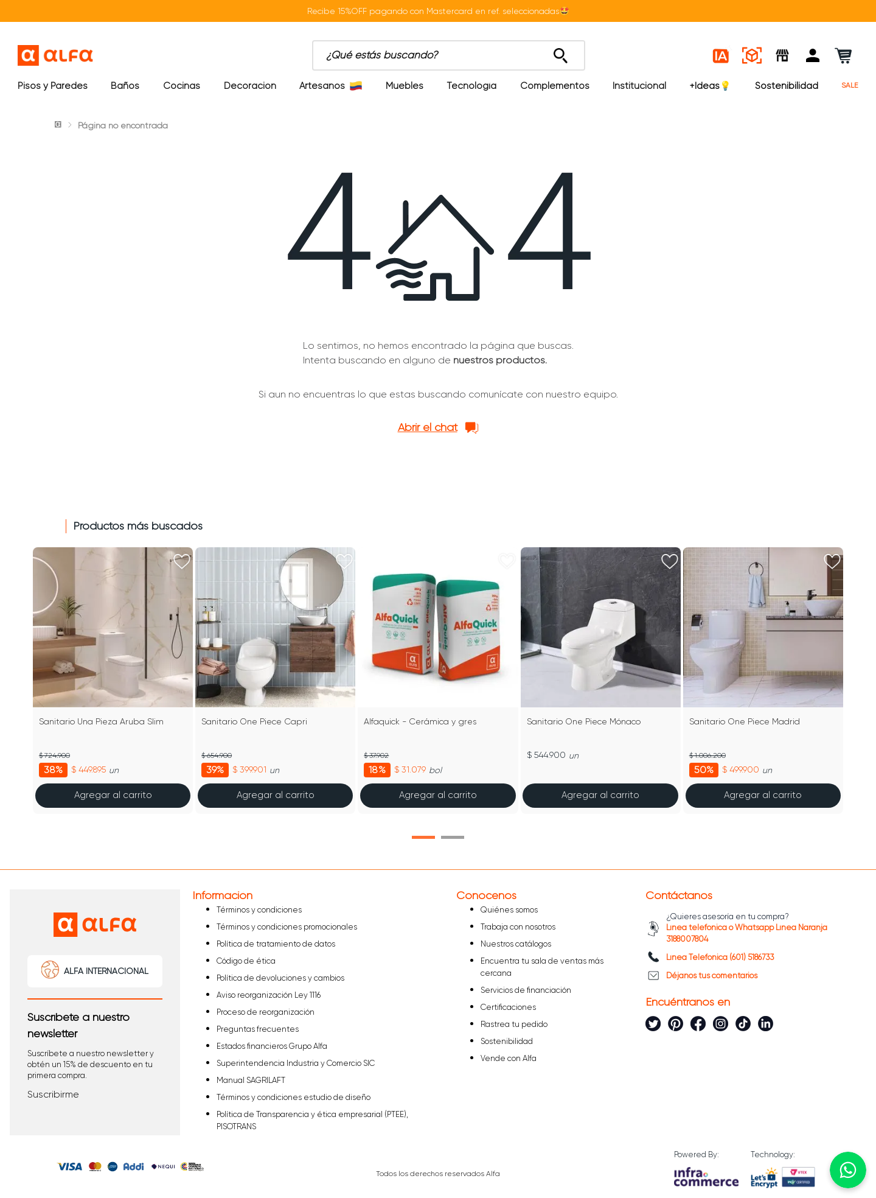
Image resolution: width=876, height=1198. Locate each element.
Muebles (404, 85)
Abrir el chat (427, 427)
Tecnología (471, 85)
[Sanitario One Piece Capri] (275, 680)
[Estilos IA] (721, 55)
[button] (812, 55)
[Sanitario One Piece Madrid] (763, 680)
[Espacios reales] (752, 55)
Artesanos (330, 86)
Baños (125, 85)
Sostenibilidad (786, 85)
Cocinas (181, 85)
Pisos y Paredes (53, 85)
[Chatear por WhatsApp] (848, 1170)
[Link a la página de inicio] (59, 125)
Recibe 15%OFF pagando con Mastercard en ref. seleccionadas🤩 (438, 11)
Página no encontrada (123, 125)
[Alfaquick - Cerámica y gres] (438, 680)
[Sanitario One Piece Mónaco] (601, 680)
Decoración (250, 85)
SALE (849, 85)
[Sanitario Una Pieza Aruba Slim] (113, 680)
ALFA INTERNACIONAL (106, 971)
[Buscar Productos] (561, 52)
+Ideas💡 (710, 85)
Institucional (639, 85)
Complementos (554, 85)
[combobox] (448, 55)
